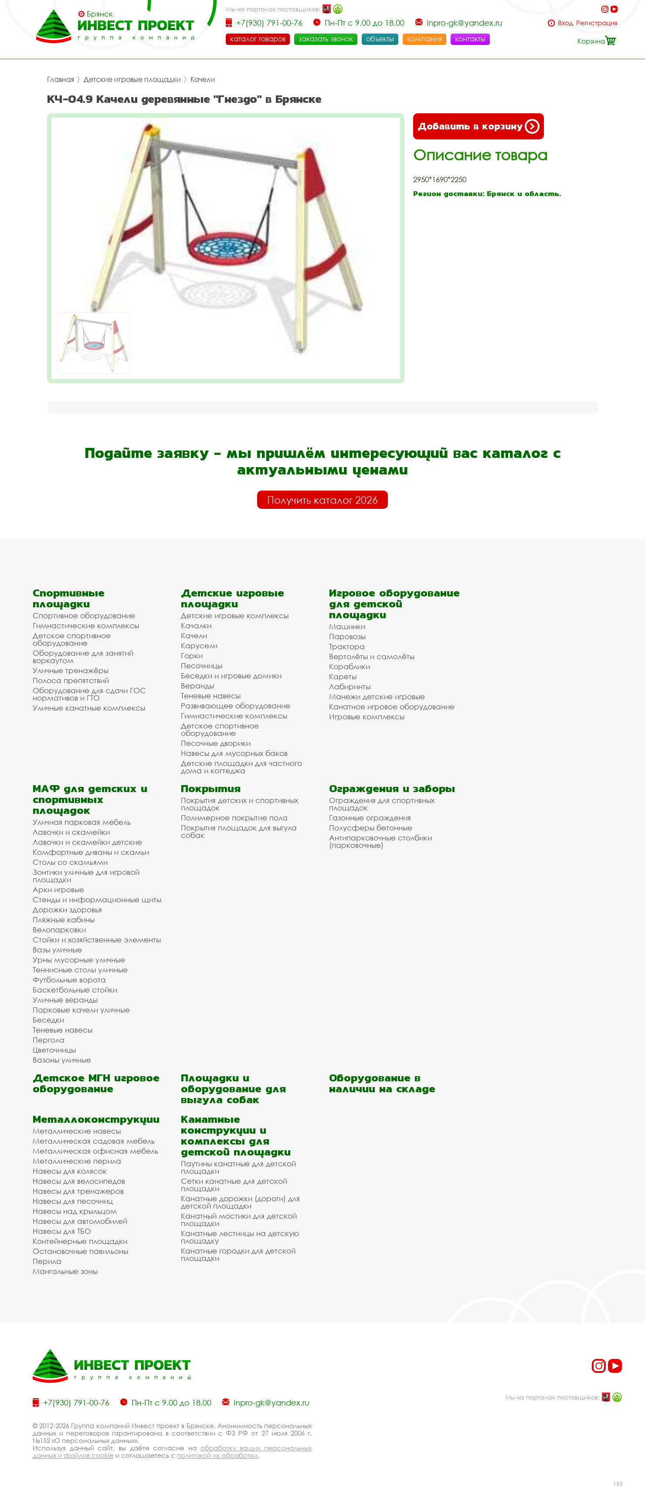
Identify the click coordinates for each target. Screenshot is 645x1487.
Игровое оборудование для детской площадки (394, 603)
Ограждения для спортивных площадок (382, 803)
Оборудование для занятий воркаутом (83, 656)
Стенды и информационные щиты (97, 899)
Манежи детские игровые (377, 696)
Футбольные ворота (69, 979)
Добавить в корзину (479, 126)
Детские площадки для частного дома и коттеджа (241, 766)
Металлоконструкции (96, 1119)
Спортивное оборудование (84, 615)
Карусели (199, 645)
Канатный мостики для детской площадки (239, 1219)
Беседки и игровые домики (231, 675)
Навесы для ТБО (62, 1231)
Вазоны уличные (62, 1060)
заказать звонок (326, 38)
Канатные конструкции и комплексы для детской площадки (236, 1135)
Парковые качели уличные (81, 1009)
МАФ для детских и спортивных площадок (90, 799)
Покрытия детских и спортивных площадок (239, 803)
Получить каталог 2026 (322, 500)
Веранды (197, 685)
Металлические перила (77, 1161)
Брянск (100, 14)
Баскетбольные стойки (75, 989)
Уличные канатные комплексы (89, 707)
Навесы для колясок (70, 1171)
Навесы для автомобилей (80, 1221)
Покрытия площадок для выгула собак (239, 831)
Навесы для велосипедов (79, 1181)
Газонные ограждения (370, 817)
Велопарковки (59, 929)
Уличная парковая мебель (82, 822)
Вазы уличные (57, 949)
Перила (47, 1261)
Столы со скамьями (70, 862)
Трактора (347, 646)
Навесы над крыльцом (75, 1211)
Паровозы (347, 636)
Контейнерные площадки (80, 1241)
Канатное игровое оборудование (392, 706)
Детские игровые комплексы (235, 615)
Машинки (347, 626)
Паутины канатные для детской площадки (238, 1167)
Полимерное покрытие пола (234, 817)
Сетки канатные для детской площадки (234, 1184)
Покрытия (211, 788)
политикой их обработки (217, 1455)
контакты (470, 38)
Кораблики (349, 666)
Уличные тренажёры (71, 670)
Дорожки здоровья (67, 909)
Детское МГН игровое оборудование (96, 1083)
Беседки (48, 1019)
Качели (202, 79)
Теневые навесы (211, 695)
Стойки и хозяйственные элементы (97, 939)
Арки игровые (58, 889)
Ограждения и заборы (392, 788)
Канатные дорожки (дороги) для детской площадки (240, 1202)
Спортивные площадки (69, 598)
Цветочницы (54, 1049)
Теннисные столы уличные (80, 969)
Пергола (48, 1039)
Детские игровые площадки (132, 79)
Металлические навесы (77, 1131)
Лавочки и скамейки (71, 832)
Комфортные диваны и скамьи (91, 852)
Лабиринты (349, 686)
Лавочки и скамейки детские (87, 842)
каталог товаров (257, 38)
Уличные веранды (65, 999)
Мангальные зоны (65, 1271)
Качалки (196, 625)
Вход (565, 23)
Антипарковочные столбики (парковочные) (380, 841)
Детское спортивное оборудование (72, 639)
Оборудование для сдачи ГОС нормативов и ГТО (89, 694)
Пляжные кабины (64, 919)
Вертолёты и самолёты (371, 656)
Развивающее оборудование (235, 705)
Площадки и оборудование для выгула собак (233, 1088)
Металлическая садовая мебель (94, 1141)
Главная (60, 79)
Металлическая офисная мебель (95, 1151)
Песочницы (201, 665)
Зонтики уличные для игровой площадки (86, 875)
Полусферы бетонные (370, 827)
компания (424, 38)
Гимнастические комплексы (86, 625)
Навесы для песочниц (73, 1201)
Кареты (342, 676)
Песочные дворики (216, 743)
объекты (380, 38)
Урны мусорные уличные (79, 959)
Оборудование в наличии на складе (382, 1083)
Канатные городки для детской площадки (238, 1254)
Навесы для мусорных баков (234, 753)
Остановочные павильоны (80, 1251)
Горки (192, 655)
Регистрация (597, 23)
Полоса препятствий (71, 680)
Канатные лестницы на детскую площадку (240, 1237)
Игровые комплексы (366, 716)
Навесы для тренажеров (78, 1191)
